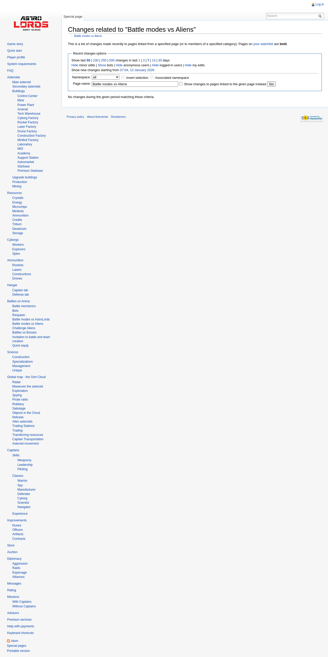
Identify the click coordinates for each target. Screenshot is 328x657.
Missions (13, 597)
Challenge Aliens (23, 328)
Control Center (27, 96)
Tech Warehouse (28, 113)
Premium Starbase (30, 171)
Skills (15, 455)
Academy (23, 153)
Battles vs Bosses (24, 332)
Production (19, 182)
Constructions (21, 274)
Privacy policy (75, 116)
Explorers (18, 249)
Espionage (19, 572)
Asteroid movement (25, 443)
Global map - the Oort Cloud (26, 377)
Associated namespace (172, 78)
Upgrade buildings (24, 177)
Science (12, 352)
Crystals (17, 198)
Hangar (12, 285)
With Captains (22, 602)
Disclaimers (118, 116)
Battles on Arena (18, 301)
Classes (17, 476)
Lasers (17, 270)
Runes (16, 525)
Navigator (23, 507)
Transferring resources (27, 435)
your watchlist (263, 44)
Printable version (18, 651)
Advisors (13, 613)
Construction (20, 357)
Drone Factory (27, 131)
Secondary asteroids (26, 86)
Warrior (22, 480)
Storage (17, 233)
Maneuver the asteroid (27, 386)
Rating (11, 590)
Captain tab (20, 290)
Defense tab (20, 294)
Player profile (16, 57)
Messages (14, 583)
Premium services (19, 619)
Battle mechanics (24, 306)
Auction (12, 552)
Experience (20, 513)
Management (21, 366)
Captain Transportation (27, 439)
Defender (23, 494)
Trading (17, 430)
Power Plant (25, 105)
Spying (17, 395)
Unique (17, 370)
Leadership (25, 465)
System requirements (21, 64)
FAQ (10, 70)
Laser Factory (26, 126)
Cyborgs (13, 240)
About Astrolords (97, 116)
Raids (16, 568)
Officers (17, 530)
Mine (20, 100)
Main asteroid (21, 82)
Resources (14, 193)
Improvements (17, 520)
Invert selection (137, 78)
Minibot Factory (27, 140)
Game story (15, 44)
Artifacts (17, 534)
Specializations (22, 361)
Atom (14, 641)
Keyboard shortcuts (20, 633)
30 (160, 60)
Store (11, 545)
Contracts (18, 539)
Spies (16, 253)
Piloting (22, 469)
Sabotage (18, 408)
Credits (17, 220)
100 (95, 60)
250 (103, 60)
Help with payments (20, 626)
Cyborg (22, 498)
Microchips (19, 207)
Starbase (23, 166)
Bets (15, 311)
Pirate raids (20, 399)
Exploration (20, 391)
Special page (72, 16)
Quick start (14, 50)
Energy (17, 202)
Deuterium (19, 229)
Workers (18, 244)
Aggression (20, 563)
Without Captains (24, 606)
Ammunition (20, 215)
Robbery (18, 404)
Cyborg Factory (27, 118)
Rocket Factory (27, 122)
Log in (319, 4)
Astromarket (25, 162)
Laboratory (24, 144)
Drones (17, 278)
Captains (13, 450)
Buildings (18, 91)
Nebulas (18, 417)
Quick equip (20, 345)
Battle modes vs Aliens (88, 35)
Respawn (18, 315)
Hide (74, 65)
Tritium (17, 224)
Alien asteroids (22, 421)
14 (154, 60)
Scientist (23, 502)
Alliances (18, 577)
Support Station (28, 157)
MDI (20, 148)
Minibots (18, 211)
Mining (16, 186)
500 (112, 60)
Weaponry (24, 460)
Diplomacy (14, 559)
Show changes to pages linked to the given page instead (225, 84)
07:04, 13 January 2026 (137, 70)
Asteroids (13, 77)
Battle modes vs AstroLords (31, 319)
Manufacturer (26, 489)
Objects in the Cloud (26, 413)
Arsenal (22, 109)
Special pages (16, 646)
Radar (16, 382)
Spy (20, 485)
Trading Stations (23, 426)
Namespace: (81, 77)
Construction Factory (31, 135)
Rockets (17, 265)
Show (102, 65)
